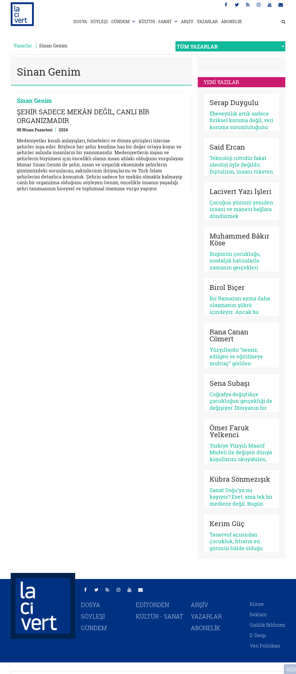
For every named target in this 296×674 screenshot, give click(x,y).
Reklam (258, 614)
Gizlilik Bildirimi (267, 625)
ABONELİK (231, 21)
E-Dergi (258, 635)
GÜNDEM (120, 21)
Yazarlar (23, 45)
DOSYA (80, 21)
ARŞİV (187, 21)
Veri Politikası (265, 646)
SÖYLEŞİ (99, 21)
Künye (257, 604)
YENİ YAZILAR (221, 82)
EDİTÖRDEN (152, 604)
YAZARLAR (207, 21)
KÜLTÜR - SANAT (155, 21)
